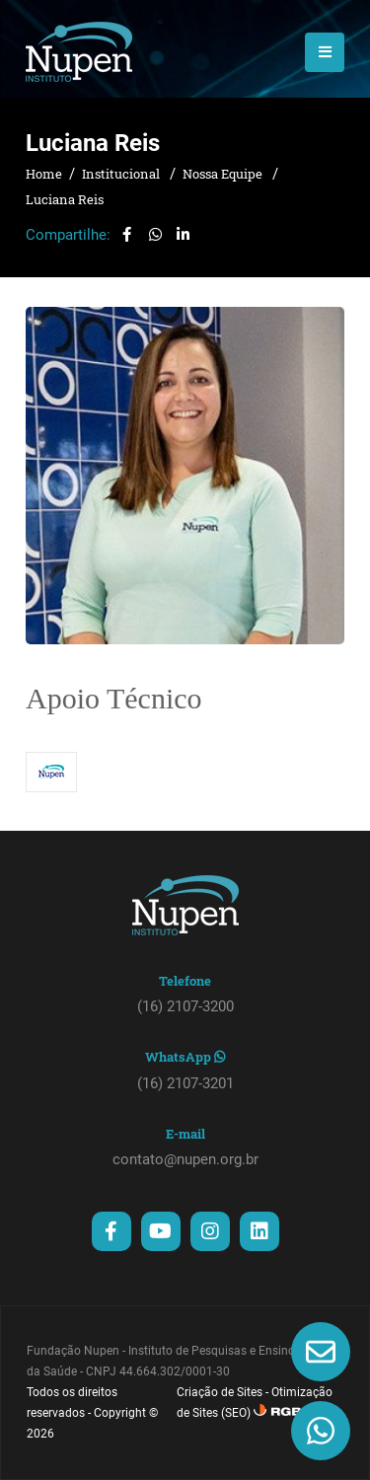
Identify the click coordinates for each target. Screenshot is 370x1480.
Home (44, 174)
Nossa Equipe (224, 174)
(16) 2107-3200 (185, 1006)
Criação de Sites (219, 1392)
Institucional (122, 174)
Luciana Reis (65, 199)
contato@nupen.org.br (185, 1159)
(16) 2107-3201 (185, 1083)
